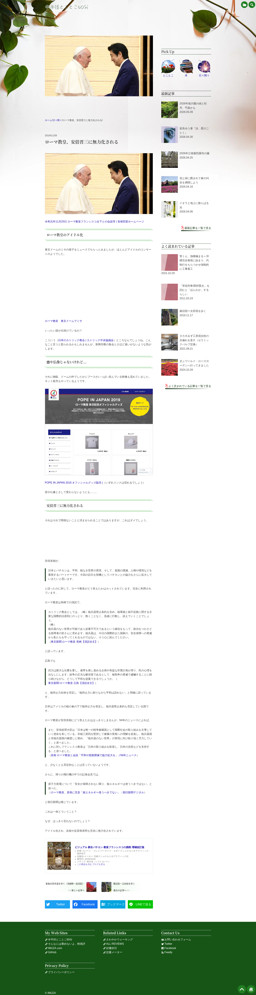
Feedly (166, 952)
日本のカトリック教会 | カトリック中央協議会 (86, 340)
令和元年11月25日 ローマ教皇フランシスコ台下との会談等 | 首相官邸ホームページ (94, 221)
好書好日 (110, 948)
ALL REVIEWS (113, 943)
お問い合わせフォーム (176, 939)
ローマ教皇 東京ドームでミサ (63, 321)
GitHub (50, 952)
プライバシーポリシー (60, 972)
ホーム (48, 120)
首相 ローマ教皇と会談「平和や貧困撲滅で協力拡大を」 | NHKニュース (93, 755)
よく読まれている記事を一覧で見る (190, 386)
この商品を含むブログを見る (91, 864)
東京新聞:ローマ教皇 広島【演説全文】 (71, 683)
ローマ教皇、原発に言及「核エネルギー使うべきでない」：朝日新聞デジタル (97, 792)
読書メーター (112, 952)
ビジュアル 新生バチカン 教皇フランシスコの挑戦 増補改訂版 (109, 847)
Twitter (166, 943)
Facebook (168, 948)
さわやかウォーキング (118, 939)
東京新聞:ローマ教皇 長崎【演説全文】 (74, 641)
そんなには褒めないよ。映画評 (65, 943)
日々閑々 (57, 120)
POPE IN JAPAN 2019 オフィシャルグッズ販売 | (74, 482)
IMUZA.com (53, 948)
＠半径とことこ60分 (66, 6)
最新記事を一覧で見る (198, 228)
